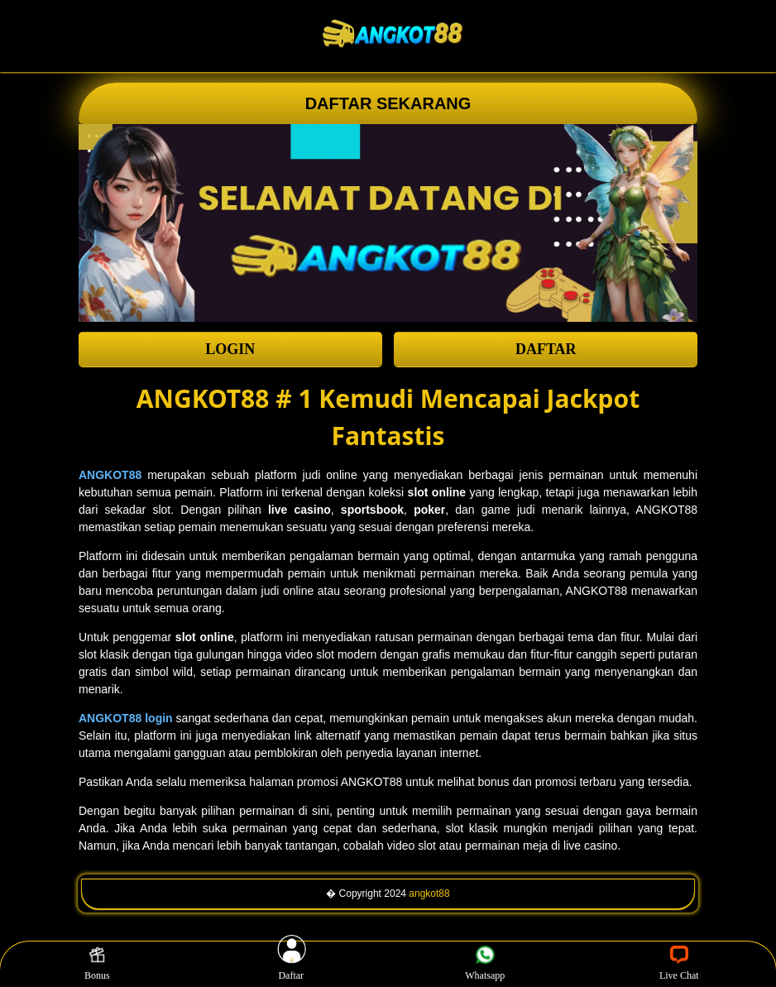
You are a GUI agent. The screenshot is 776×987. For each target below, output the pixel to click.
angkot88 (429, 893)
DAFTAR (546, 349)
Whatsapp (485, 964)
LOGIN (230, 349)
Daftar (291, 964)
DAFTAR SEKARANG (388, 103)
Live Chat (679, 964)
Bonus (97, 964)
